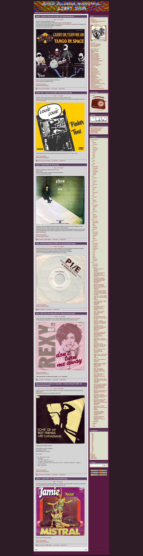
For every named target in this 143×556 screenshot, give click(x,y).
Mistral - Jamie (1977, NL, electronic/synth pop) (100, 391)
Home (92, 18)
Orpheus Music (95, 54)
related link (62, 88)
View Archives (94, 139)
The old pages (94, 46)
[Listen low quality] (41, 84)
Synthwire (93, 75)
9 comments (40, 379)
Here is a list (39, 252)
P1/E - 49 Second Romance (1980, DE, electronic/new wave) (99, 370)
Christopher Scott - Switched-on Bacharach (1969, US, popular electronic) (100, 327)
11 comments (40, 545)
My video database (95, 45)
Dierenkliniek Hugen (96, 130)
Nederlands (94, 457)
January (95, 184)
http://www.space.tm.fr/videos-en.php (64, 24)
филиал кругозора (96, 74)
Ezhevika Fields (95, 77)
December (95, 166)
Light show (93, 458)
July (94, 152)
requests (59, 376)
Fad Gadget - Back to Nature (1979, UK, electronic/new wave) (99, 274)
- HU (92, 440)
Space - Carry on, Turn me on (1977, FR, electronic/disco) (99, 350)
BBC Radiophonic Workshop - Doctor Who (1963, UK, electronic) (100, 345)
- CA (92, 436)
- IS (92, 442)
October (95, 147)
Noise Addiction (95, 87)
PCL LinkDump (95, 53)
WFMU (92, 52)
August (94, 150)
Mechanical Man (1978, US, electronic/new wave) (100, 317)
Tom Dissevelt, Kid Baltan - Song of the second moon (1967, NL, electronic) (100, 286)
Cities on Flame (95, 65)
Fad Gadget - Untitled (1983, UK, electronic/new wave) (100, 340)
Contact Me (94, 20)
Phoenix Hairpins (95, 56)
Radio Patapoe (94, 131)
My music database (96, 44)
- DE (59, 246)
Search (92, 462)
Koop (92, 66)
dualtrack (93, 84)
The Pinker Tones (73, 153)
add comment (40, 160)
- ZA (92, 451)
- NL (57, 481)
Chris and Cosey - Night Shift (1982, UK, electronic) (100, 302)
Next (86, 549)
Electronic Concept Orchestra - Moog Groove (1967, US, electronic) (100, 395)
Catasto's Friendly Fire (96, 79)
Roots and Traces (95, 71)
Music (55, 19)
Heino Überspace (95, 82)
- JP (58, 167)
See (37, 81)
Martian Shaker (95, 57)
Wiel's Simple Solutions (97, 128)
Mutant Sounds (95, 51)
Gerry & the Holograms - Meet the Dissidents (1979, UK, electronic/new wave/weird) (100, 401)
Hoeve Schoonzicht (96, 129)
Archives (93, 136)
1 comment (40, 88)
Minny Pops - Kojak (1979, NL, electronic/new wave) (100, 407)
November (95, 168)
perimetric (93, 68)
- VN (92, 450)
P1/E (37, 230)
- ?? (58, 95)
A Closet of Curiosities (96, 60)
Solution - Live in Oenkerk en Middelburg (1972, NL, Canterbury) (100, 322)
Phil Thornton (42, 390)
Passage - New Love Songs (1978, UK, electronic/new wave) (99, 417)
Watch (37, 79)
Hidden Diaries (94, 72)
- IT (92, 444)
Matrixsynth (94, 76)
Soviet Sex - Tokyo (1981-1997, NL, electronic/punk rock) (100, 297)
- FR (58, 19)
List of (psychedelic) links (97, 88)
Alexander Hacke (49, 248)
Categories (93, 430)
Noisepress (94, 78)
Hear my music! (95, 24)
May (94, 155)
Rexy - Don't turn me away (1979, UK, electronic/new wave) (99, 375)
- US (92, 448)
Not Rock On (94, 70)
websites (64, 251)
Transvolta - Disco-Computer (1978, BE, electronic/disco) (99, 412)
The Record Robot (95, 58)
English (61, 19)
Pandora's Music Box (96, 85)
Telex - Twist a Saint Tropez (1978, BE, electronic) (99, 313)
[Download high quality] (42, 85)
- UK (60, 316)
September (95, 149)
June (94, 154)
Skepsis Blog (94, 132)
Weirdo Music (94, 50)
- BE (92, 435)
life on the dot (94, 63)
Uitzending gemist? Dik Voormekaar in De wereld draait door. (100, 380)
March (94, 142)
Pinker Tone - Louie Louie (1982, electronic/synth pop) (100, 355)
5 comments (40, 239)
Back (36, 549)
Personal (93, 454)
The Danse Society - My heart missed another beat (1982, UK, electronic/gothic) (100, 334)
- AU (92, 434)
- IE (92, 441)
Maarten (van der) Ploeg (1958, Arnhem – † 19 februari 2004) (100, 364)
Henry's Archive (95, 62)
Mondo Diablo (94, 69)
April (94, 157)
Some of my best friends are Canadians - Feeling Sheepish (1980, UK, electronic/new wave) (100, 386)
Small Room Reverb (96, 64)
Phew (37, 172)
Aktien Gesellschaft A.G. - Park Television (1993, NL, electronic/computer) (100, 292)
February (95, 144)
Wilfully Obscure (95, 81)
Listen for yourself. (75, 318)
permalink (54, 88)
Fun (92, 453)
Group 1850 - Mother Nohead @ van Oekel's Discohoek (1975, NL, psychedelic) (99, 279)
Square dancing (95, 59)
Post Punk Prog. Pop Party (98, 83)
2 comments (40, 474)
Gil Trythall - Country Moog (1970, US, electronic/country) (99, 307)
